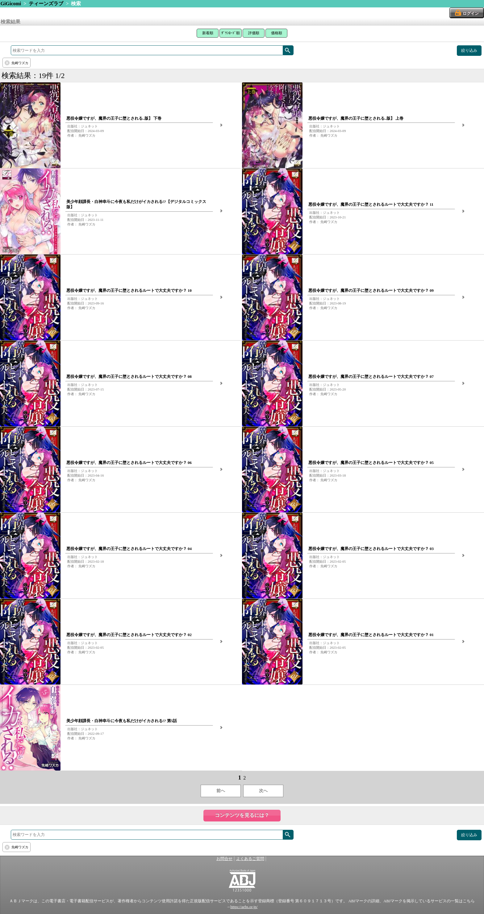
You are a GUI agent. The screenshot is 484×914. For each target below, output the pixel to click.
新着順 (207, 33)
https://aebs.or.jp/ (243, 907)
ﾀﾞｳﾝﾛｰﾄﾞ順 (230, 33)
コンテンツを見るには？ (242, 815)
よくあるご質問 (250, 859)
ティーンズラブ (46, 3)
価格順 (276, 33)
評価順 (253, 33)
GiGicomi (11, 3)
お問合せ (224, 859)
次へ (263, 790)
